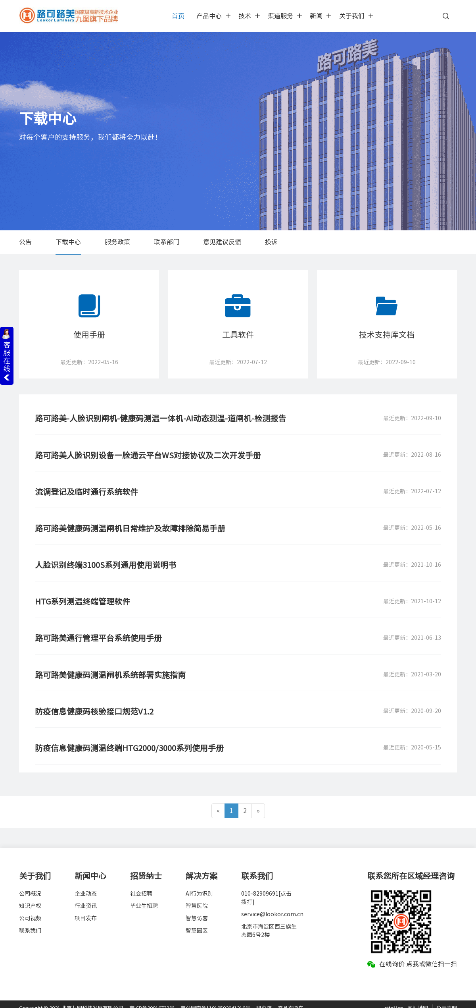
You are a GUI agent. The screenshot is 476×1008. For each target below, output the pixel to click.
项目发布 (86, 910)
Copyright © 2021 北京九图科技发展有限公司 (71, 999)
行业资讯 (86, 897)
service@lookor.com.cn (269, 906)
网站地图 (417, 999)
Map (398, 999)
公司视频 (30, 910)
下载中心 (68, 242)
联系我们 (30, 922)
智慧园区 (197, 922)
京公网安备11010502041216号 (215, 999)
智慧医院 (197, 897)
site (388, 999)
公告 (25, 242)
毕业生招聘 (144, 897)
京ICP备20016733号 (152, 999)
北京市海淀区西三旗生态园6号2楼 (269, 922)
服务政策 (117, 242)
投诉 (271, 242)
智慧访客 (197, 910)
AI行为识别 (199, 885)
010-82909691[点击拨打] (266, 889)
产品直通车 (290, 999)
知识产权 (30, 897)
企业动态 (86, 885)
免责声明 (446, 999)
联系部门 (166, 242)
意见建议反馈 (222, 242)
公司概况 (30, 885)
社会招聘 (141, 885)
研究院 (264, 999)
